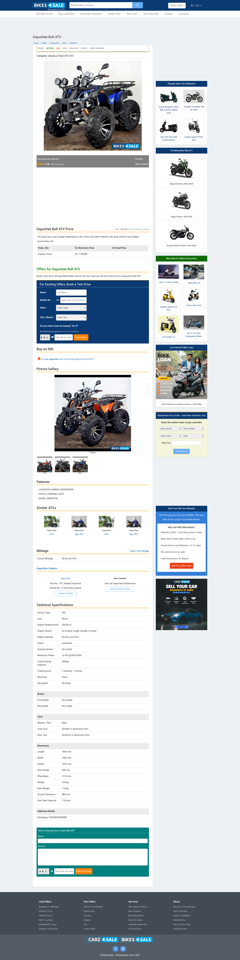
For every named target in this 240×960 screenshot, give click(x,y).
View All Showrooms (120, 589)
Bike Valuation (134, 911)
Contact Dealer (65, 593)
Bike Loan (132, 14)
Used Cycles (52, 928)
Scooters (87, 915)
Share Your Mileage (139, 551)
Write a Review (141, 164)
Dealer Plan (114, 14)
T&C (175, 924)
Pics (64, 48)
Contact (176, 915)
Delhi (41, 920)
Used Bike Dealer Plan (137, 924)
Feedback (186, 915)
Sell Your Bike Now (181, 565)
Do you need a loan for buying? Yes (57, 326)
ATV (85, 924)
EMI (58, 48)
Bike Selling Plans (136, 915)
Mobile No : (46, 300)
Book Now (80, 337)
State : (43, 307)
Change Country (180, 928)
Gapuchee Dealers (47, 568)
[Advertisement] (120, 25)
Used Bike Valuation (91, 14)
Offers (50, 48)
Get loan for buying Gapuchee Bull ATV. (67, 359)
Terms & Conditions (71, 331)
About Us (177, 906)
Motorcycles (89, 911)
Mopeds (87, 920)
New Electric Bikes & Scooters (181, 258)
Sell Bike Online (44, 14)
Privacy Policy (185, 924)
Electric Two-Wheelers (93, 906)
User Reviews (97, 48)
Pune (50, 911)
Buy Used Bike (66, 14)
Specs (84, 48)
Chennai (42, 915)
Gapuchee (65, 578)
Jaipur (54, 924)
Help (175, 911)
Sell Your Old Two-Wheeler (181, 508)
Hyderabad (54, 906)
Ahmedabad (44, 924)
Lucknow (49, 920)
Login (196, 5)
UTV (52, 534)
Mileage (73, 48)
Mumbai (42, 911)
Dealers (169, 14)
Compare (184, 14)
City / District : (47, 317)
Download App (189, 906)
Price (41, 48)
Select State (177, 5)
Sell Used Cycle (135, 928)
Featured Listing (135, 920)
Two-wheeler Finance (137, 906)
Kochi (50, 915)
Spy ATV (79, 534)
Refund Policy (179, 920)
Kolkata (42, 928)
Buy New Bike (151, 14)
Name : (43, 292)
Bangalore (43, 906)
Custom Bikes (89, 928)
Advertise (183, 911)
